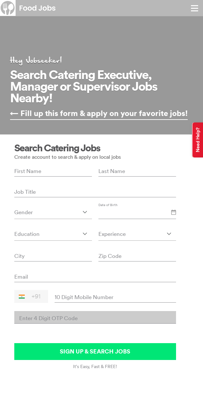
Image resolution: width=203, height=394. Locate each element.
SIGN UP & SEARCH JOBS (95, 351)
